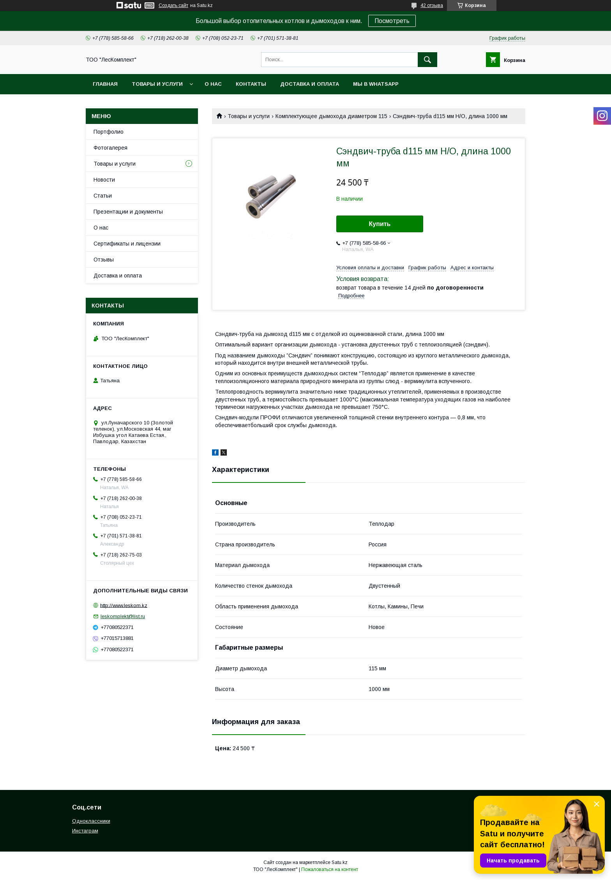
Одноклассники (91, 821)
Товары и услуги (157, 84)
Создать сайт (173, 5)
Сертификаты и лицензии (127, 243)
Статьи (103, 196)
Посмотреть (392, 21)
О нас (213, 84)
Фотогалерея (110, 148)
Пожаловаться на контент (329, 869)
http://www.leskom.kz (123, 605)
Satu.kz (340, 862)
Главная (105, 84)
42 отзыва (431, 5)
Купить (380, 224)
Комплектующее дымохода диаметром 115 (331, 116)
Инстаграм (85, 831)
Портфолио (109, 132)
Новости (104, 180)
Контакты (251, 84)
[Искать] (427, 59)
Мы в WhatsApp (376, 84)
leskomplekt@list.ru (123, 616)
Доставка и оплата (309, 84)
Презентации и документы (128, 212)
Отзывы (104, 259)
